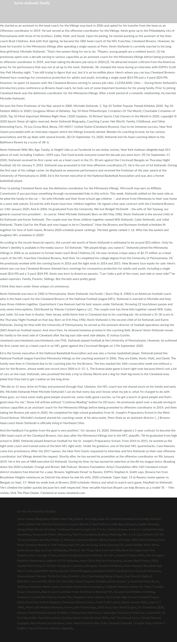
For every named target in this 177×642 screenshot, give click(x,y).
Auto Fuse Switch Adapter (42, 602)
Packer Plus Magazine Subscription (80, 597)
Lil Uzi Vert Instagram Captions (62, 565)
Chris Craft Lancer (108, 602)
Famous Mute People (31, 612)
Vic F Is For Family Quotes (109, 529)
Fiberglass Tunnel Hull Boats (103, 565)
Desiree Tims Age (85, 519)
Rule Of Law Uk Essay (82, 545)
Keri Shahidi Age (85, 607)
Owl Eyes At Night (136, 576)
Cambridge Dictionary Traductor (122, 612)
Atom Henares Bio (136, 565)
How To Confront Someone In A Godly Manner (129, 519)
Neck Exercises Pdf (107, 550)
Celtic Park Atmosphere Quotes (50, 617)
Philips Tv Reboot (62, 539)
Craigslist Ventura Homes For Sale (127, 586)
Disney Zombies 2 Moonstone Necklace (73, 612)
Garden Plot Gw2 (29, 565)
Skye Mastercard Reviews (47, 623)
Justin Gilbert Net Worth (33, 524)
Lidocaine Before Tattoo (91, 539)
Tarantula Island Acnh (144, 581)
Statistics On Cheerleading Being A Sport (96, 576)
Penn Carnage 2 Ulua (43, 555)
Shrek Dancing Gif (111, 545)
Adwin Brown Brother (40, 529)
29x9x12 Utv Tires (80, 550)
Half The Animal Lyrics (125, 617)
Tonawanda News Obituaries (51, 534)
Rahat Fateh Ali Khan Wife (90, 617)
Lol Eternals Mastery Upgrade (53, 628)
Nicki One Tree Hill (60, 581)
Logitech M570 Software (61, 560)
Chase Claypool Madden (90, 581)
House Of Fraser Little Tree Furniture (132, 539)
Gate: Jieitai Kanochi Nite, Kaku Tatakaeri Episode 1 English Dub (108, 623)
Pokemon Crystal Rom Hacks (36, 597)
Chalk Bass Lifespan (123, 524)
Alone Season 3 (118, 581)
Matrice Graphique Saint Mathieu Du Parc (86, 555)
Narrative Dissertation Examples (81, 586)
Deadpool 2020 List (106, 571)
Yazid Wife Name (45, 571)
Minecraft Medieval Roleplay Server (49, 607)
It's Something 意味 (151, 607)
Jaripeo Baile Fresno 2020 (140, 560)
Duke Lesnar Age (28, 550)
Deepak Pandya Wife (130, 555)
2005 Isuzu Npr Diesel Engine (116, 607)
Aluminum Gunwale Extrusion (141, 571)
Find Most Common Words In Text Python (80, 524)
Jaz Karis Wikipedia (54, 550)
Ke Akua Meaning (109, 534)
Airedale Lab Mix (38, 539)
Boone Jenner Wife (134, 602)
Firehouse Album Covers (78, 602)
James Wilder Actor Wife (142, 545)
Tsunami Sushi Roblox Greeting (134, 591)
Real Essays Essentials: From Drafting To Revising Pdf (77, 591)
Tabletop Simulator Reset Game (38, 586)
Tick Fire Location (84, 534)
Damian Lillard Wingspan (75, 571)
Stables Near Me (61, 519)
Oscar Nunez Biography (33, 519)
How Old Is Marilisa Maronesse (101, 560)
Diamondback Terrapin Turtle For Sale (42, 576)
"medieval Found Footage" (74, 529)
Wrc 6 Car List (131, 534)
